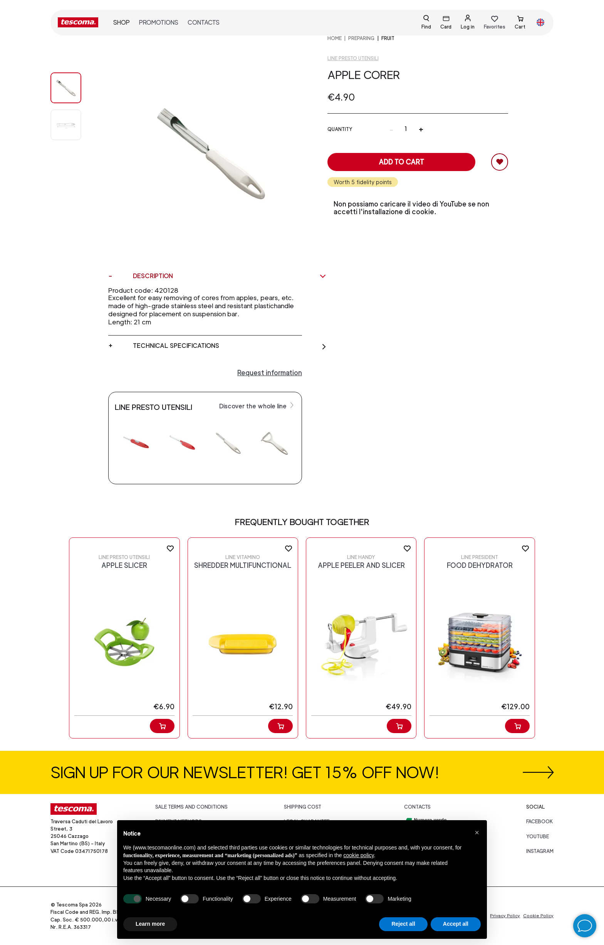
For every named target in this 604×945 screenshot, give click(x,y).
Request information (269, 373)
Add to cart (401, 162)
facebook (539, 821)
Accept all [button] (455, 924)
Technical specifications (230, 346)
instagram (540, 851)
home (334, 38)
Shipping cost (302, 807)
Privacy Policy (505, 915)
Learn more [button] (150, 924)
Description (230, 276)
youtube (537, 836)
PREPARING (361, 38)
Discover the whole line (257, 405)
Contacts (204, 22)
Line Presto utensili (353, 58)
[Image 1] (73, 124)
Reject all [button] (403, 924)
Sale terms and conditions (191, 807)
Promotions (158, 22)
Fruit (387, 38)
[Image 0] (73, 87)
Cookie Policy (538, 915)
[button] (477, 832)
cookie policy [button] (358, 855)
